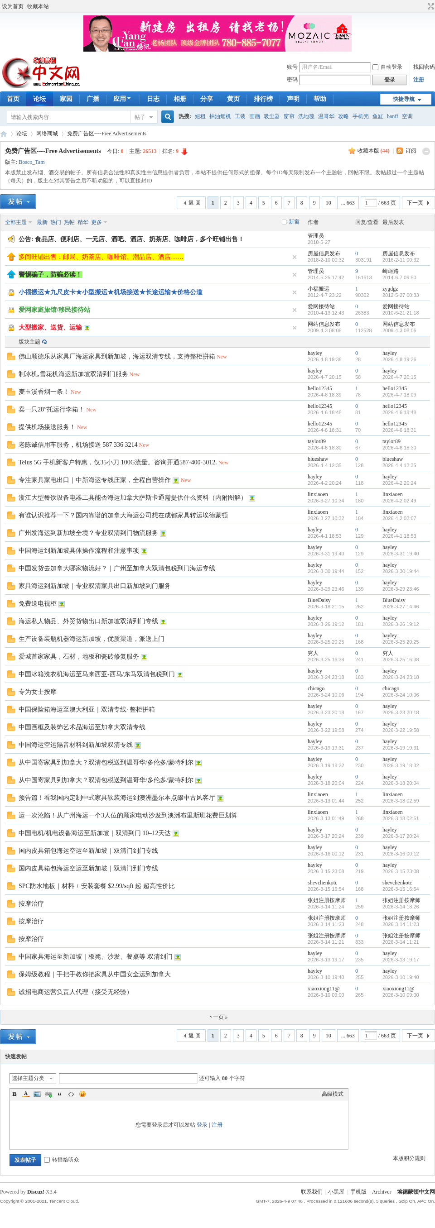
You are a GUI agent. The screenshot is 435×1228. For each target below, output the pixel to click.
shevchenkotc (322, 882)
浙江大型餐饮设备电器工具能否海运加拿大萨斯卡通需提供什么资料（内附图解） (133, 497)
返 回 (194, 203)
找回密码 (424, 67)
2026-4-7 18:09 (399, 394)
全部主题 (16, 222)
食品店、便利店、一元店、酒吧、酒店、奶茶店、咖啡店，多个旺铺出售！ (139, 239)
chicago (316, 688)
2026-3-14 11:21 (400, 942)
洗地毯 (306, 116)
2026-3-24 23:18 (400, 677)
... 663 (348, 203)
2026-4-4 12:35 (399, 465)
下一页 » (218, 1017)
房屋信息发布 (324, 253)
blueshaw (318, 459)
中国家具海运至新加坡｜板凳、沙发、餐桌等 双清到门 (96, 956)
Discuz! (35, 1192)
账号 (292, 67)
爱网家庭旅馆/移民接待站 (54, 309)
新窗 (294, 222)
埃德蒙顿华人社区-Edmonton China (3, 133)
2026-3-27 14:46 (400, 606)
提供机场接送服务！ (47, 427)
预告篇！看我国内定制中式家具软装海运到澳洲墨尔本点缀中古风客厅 (117, 797)
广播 (93, 99)
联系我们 (312, 1192)
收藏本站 (38, 6)
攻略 (343, 116)
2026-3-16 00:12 (400, 853)
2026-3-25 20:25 (400, 642)
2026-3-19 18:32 (400, 765)
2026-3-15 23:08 (400, 871)
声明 (293, 99)
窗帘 (289, 116)
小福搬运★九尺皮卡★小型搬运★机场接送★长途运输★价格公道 (111, 292)
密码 (292, 79)
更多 (96, 222)
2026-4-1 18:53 (399, 536)
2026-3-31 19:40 (400, 553)
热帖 (69, 222)
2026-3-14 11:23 (400, 924)
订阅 (411, 151)
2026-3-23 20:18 (400, 712)
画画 (254, 116)
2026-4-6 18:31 (399, 430)
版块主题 (29, 342)
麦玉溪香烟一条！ (44, 391)
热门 (55, 222)
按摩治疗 (31, 903)
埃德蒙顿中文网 (416, 1192)
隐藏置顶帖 (294, 257)
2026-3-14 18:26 (400, 906)
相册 (180, 99)
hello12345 (320, 388)
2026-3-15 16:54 (400, 889)
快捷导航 (404, 99)
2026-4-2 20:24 (399, 483)
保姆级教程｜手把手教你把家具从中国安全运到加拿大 (95, 974)
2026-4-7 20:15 (399, 377)
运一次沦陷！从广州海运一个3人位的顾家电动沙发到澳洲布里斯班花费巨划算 (128, 815)
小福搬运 (318, 289)
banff (392, 116)
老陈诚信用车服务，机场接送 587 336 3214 (78, 444)
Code (71, 1094)
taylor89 (317, 441)
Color (25, 1094)
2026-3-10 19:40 (400, 977)
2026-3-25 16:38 (400, 659)
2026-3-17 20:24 (400, 836)
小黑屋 (336, 1192)
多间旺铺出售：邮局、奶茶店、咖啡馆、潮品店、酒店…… (101, 256)
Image (37, 1094)
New (222, 357)
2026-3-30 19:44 (400, 571)
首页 (13, 99)
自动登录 (387, 67)
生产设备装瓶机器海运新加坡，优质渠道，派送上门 (91, 639)
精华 (82, 222)
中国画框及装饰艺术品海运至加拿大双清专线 (82, 727)
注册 (418, 79)
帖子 (140, 117)
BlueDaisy (319, 600)
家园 (66, 99)
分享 (206, 99)
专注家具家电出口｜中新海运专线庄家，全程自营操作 (95, 480)
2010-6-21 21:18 (400, 312)
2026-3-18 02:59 (400, 800)
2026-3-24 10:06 (400, 695)
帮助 (320, 99)
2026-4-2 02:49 (399, 500)
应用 (123, 99)
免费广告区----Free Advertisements (106, 133)
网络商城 (47, 133)
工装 (240, 116)
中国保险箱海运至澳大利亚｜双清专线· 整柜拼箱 (87, 709)
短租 (200, 116)
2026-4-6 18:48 (399, 412)
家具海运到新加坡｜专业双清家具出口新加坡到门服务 (95, 586)
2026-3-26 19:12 (400, 624)
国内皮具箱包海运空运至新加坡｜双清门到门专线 (88, 850)
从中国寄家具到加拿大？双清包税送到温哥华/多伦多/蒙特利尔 (106, 762)
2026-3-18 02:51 (400, 818)
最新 (42, 222)
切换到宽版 (430, 6)
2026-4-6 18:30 (399, 447)
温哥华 (326, 116)
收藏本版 (374, 151)
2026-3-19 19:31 (400, 747)
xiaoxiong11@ (324, 988)
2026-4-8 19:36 (399, 359)
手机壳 (361, 116)
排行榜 (263, 99)
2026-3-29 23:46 (400, 589)
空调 (407, 116)
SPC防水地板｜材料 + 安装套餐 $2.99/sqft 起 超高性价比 (97, 886)
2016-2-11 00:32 (400, 260)
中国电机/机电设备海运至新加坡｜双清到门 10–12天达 (95, 833)
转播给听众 (61, 1159)
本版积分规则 (409, 1158)
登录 (202, 1125)
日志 (153, 99)
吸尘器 (272, 116)
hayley (315, 353)
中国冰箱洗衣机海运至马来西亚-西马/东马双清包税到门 (97, 674)
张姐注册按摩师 (327, 900)
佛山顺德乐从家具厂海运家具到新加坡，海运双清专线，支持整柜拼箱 (117, 356)
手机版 (358, 1192)
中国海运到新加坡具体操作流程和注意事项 (79, 550)
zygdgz (390, 289)
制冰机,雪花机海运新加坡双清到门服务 (73, 374)
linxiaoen (318, 494)
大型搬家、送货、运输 (50, 327)
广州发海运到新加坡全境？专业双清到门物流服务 (88, 533)
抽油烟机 (220, 116)
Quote (59, 1094)
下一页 (415, 203)
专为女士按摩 (38, 691)
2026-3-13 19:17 (400, 959)
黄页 (233, 99)
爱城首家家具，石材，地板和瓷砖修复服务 (79, 656)
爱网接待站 (321, 306)
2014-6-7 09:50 (399, 277)
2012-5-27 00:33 (400, 295)
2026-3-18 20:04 (400, 783)
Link (48, 1094)
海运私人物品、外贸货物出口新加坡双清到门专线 (88, 621)
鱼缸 (377, 116)
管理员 (316, 236)
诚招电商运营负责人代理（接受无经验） (76, 992)
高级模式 (332, 1094)
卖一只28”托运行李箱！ (52, 409)
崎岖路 (390, 271)
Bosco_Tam (31, 162)
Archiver (382, 1192)
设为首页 (13, 6)
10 (328, 203)
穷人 (313, 653)
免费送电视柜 (38, 603)
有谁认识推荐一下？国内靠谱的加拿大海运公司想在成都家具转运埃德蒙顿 (123, 515)
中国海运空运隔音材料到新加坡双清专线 (76, 744)
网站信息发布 (324, 324)
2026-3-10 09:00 (400, 995)
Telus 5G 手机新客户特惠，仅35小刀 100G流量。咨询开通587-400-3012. (118, 462)
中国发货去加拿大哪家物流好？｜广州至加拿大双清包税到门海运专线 (117, 568)
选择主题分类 (28, 1078)
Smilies (82, 1094)
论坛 (39, 99)
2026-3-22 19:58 (400, 730)
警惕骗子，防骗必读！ (50, 274)
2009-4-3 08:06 (399, 330)
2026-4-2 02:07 (399, 518)
